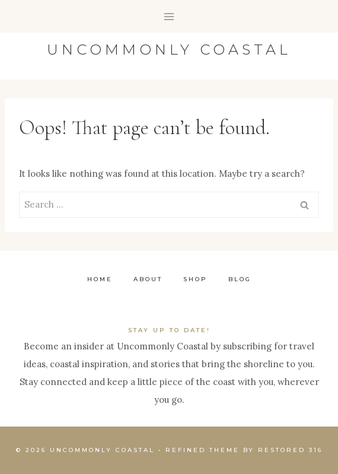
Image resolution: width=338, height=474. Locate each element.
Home (100, 279)
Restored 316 (290, 450)
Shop (195, 279)
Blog (239, 279)
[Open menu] (169, 16)
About (147, 279)
